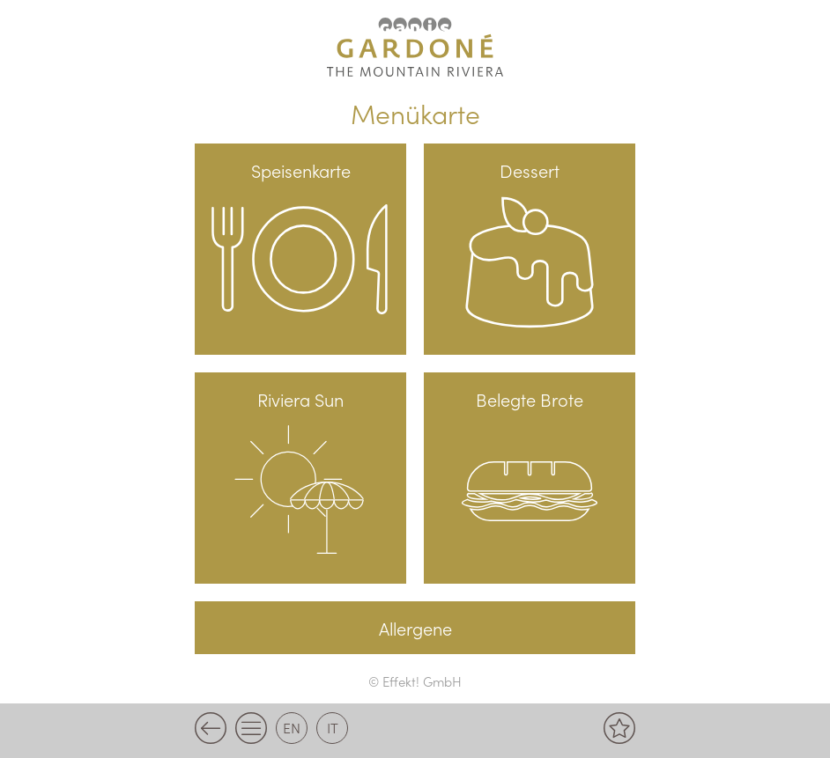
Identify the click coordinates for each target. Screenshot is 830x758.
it (332, 727)
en (291, 727)
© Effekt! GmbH (415, 681)
